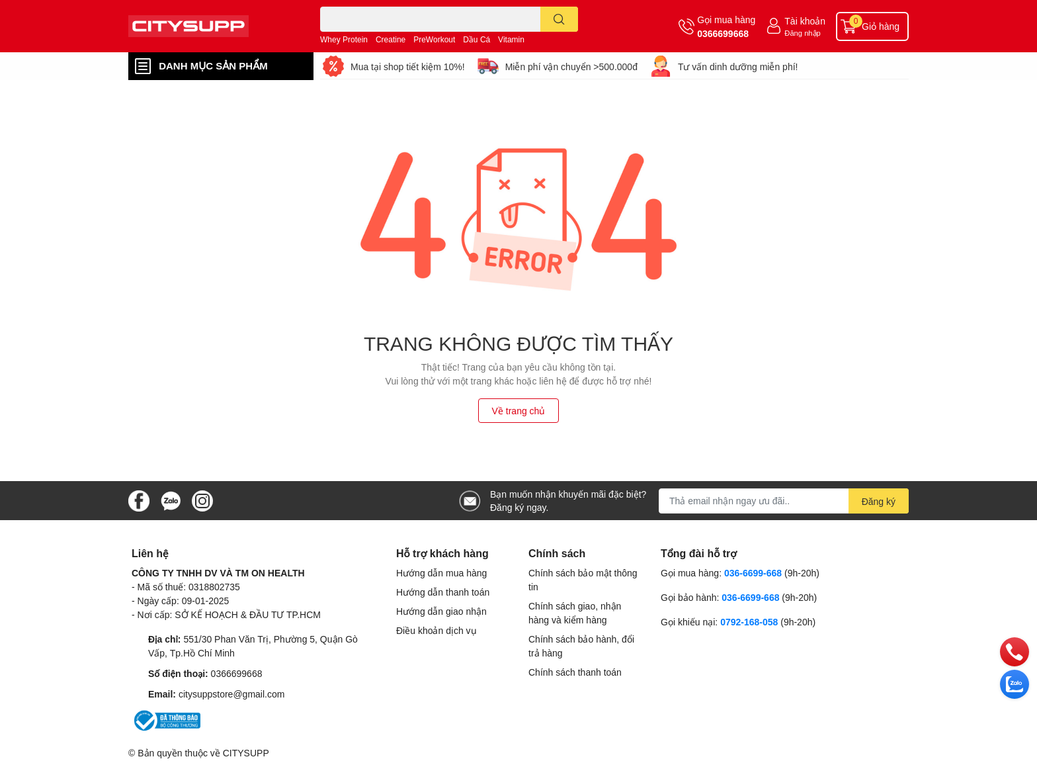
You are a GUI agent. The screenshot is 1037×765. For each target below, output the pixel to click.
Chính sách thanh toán (575, 672)
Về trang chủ (519, 410)
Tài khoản (804, 20)
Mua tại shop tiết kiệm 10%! (408, 66)
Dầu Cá (476, 39)
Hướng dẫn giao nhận (441, 611)
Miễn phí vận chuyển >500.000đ (571, 66)
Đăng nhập (802, 32)
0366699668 (723, 33)
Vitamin (511, 39)
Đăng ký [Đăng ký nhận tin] (878, 501)
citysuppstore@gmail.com (232, 693)
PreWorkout (434, 39)
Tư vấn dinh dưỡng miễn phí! (738, 66)
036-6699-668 (753, 572)
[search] (559, 19)
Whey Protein (344, 39)
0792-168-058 (750, 621)
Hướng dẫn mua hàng (441, 572)
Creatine (390, 39)
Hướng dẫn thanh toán (442, 592)
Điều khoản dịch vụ (436, 630)
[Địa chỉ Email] (784, 501)
